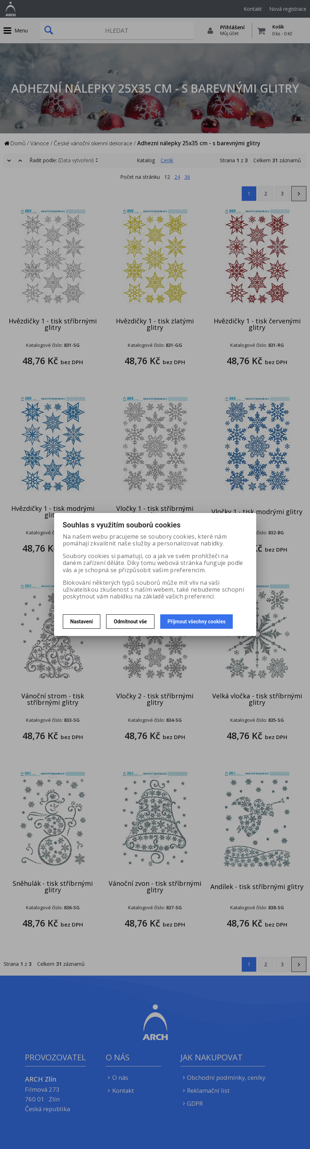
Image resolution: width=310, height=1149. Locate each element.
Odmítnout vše (130, 621)
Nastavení (81, 621)
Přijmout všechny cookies (196, 621)
